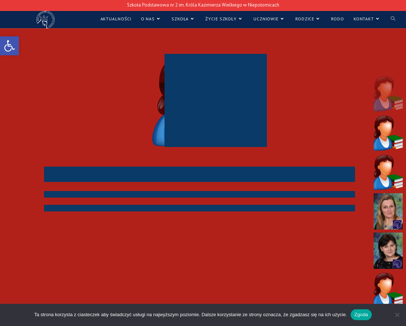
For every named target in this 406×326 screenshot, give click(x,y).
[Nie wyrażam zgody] (397, 314)
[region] (203, 170)
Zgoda (361, 314)
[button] (388, 93)
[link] (9, 45)
